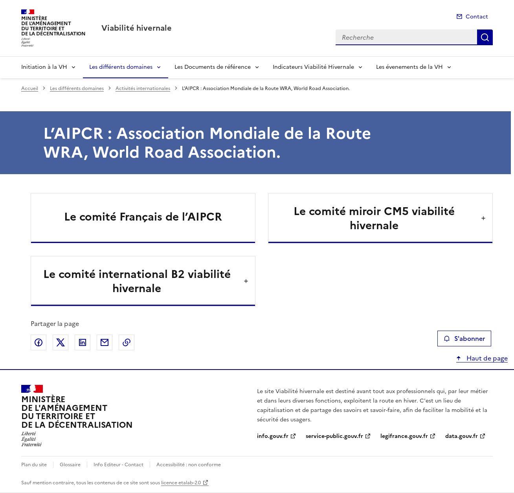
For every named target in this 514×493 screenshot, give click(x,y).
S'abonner (464, 338)
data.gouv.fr (461, 436)
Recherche (485, 37)
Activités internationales (143, 88)
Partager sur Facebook (38, 342)
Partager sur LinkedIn (82, 342)
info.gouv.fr (272, 436)
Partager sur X (60, 342)
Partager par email (104, 342)
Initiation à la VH (44, 67)
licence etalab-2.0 (181, 482)
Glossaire (70, 464)
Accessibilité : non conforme (188, 464)
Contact (477, 17)
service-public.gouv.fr (334, 436)
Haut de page (486, 358)
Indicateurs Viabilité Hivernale (313, 67)
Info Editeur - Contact (118, 464)
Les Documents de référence (212, 67)
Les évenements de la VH (409, 67)
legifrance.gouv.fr (404, 436)
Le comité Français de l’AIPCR (143, 217)
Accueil (29, 88)
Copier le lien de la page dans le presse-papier (126, 342)
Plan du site (34, 464)
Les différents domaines (120, 67)
